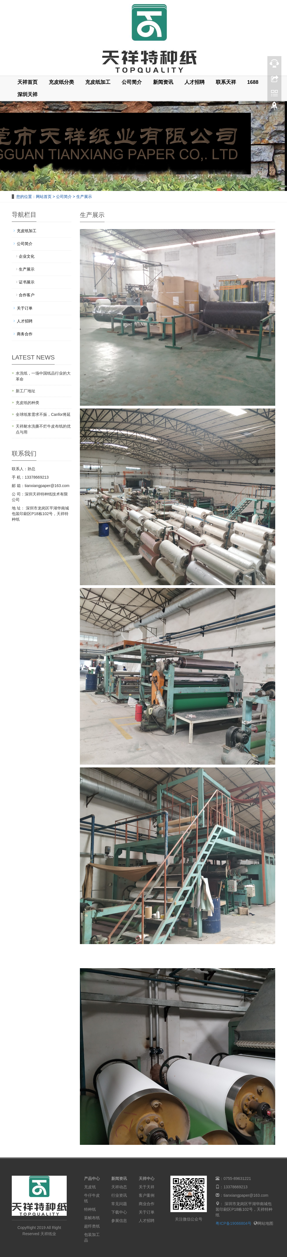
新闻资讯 (163, 82)
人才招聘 (194, 82)
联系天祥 (226, 82)
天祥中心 (146, 1178)
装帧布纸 (92, 1218)
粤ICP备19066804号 (233, 1223)
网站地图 (263, 1223)
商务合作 (25, 334)
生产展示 (83, 196)
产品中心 (92, 1178)
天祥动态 (119, 1187)
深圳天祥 (27, 94)
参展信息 (119, 1220)
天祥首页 (27, 82)
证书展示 (26, 282)
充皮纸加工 (97, 82)
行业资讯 (119, 1195)
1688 (252, 82)
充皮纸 (90, 1187)
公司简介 (132, 82)
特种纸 (90, 1209)
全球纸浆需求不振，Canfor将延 (43, 414)
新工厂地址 (25, 391)
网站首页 (44, 196)
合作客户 (26, 295)
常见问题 (119, 1203)
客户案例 (146, 1195)
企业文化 (26, 256)
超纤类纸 (92, 1226)
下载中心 (119, 1212)
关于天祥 (146, 1187)
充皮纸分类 (61, 82)
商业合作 (146, 1203)
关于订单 (25, 308)
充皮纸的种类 (27, 402)
